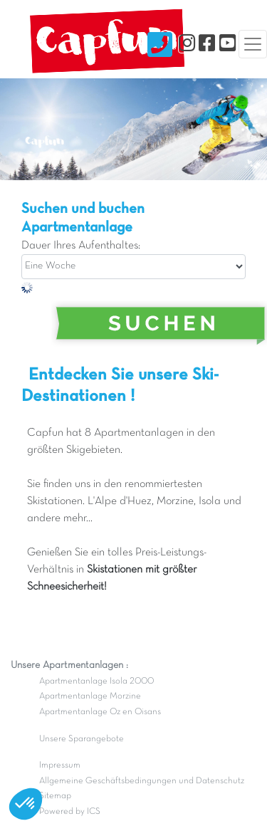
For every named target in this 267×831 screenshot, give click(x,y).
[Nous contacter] (160, 44)
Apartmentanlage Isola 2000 (96, 681)
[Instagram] (187, 44)
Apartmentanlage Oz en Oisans (100, 712)
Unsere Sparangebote (81, 739)
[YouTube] (227, 44)
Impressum (59, 765)
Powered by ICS (69, 812)
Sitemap (55, 796)
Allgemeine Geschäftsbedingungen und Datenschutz (141, 781)
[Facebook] (207, 44)
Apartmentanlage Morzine (90, 696)
